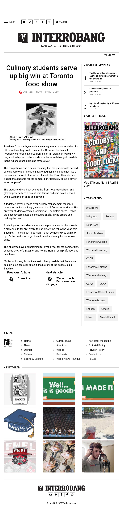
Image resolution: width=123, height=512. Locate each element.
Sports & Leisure (32, 362)
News (39, 92)
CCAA (103, 287)
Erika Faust (28, 92)
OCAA (89, 287)
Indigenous (92, 220)
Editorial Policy (95, 349)
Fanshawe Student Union (100, 295)
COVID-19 (92, 211)
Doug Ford (92, 228)
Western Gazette (95, 304)
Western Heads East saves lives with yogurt (60, 282)
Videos (58, 353)
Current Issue (62, 345)
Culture (26, 358)
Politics (110, 220)
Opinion (27, 353)
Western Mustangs (97, 279)
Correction (24, 279)
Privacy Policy (95, 353)
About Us (60, 349)
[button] (109, 55)
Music (89, 320)
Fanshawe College (96, 245)
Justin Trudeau (94, 237)
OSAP (89, 262)
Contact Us (93, 358)
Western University (97, 253)
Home (26, 345)
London (90, 312)
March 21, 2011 (53, 92)
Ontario (105, 312)
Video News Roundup (67, 362)
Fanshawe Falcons (96, 270)
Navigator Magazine (98, 345)
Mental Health (107, 320)
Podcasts (60, 358)
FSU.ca (91, 362)
